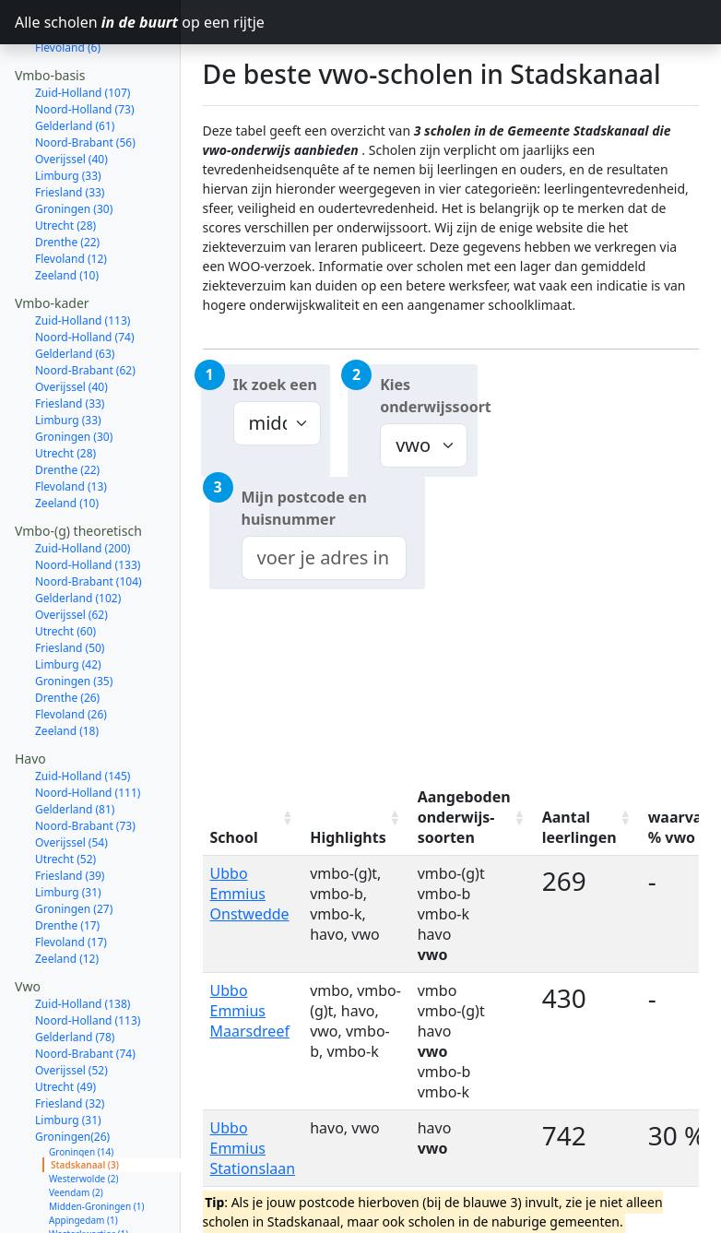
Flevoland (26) (71, 649)
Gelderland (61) (74, 60)
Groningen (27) (73, 843)
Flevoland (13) (71, 421)
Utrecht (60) (65, 566)
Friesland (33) (69, 127)
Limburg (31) (68, 827)
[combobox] (324, 558)
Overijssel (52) (71, 1005)
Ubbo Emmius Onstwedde (250, 893)
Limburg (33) (68, 110)
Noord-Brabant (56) (85, 77)
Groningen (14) (81, 1086)
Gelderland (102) (78, 532)
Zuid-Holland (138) (82, 938)
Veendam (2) (76, 1126)
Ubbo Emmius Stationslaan (253, 1148)
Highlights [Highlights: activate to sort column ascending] (348, 837)
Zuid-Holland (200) (82, 483)
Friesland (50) (69, 582)
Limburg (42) (68, 599)
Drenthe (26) (67, 632)
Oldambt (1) (74, 1182)
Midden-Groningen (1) (96, 1140)
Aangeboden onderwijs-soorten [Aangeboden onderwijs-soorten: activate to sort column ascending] (464, 817)
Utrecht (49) (65, 1021)
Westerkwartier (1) (88, 1168)
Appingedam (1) (83, 1154)
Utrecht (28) (65, 160)
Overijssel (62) (71, 549)
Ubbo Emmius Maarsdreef (250, 1010)
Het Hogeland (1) (85, 1196)
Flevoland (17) (71, 876)
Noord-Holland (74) (85, 271)
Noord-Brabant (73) (85, 760)
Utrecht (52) (65, 793)
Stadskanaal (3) (85, 1099)
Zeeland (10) (67, 210)
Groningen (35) (73, 615)
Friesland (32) (69, 1038)
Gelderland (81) (74, 744)
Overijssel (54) (71, 777)
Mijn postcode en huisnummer (304, 508)
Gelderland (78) (74, 971)
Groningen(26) (72, 1071)
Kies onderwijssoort (429, 395)
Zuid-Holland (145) (82, 710)
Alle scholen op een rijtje (98, 22)
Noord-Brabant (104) (88, 516)
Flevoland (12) (71, 193)
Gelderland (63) (74, 288)
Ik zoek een (275, 384)
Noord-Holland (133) (87, 499)
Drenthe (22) (67, 176)
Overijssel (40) (71, 93)
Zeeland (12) (67, 893)
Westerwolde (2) (84, 1113)
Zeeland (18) (67, 665)
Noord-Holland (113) (87, 955)
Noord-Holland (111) (87, 727)
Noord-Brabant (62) (85, 305)
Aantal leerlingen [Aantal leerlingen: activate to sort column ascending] (579, 827)
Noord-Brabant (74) (85, 988)
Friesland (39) (69, 810)
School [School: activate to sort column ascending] (234, 837)
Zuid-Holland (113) (82, 255)
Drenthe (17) (67, 860)
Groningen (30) (73, 143)
